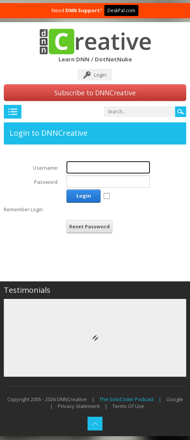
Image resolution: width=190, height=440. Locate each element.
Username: (45, 167)
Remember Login (23, 209)
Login (100, 74)
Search (180, 111)
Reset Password (89, 226)
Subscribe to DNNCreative (95, 92)
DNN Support (82, 10)
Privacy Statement (79, 406)
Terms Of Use (128, 406)
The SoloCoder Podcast (126, 399)
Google (174, 399)
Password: (46, 181)
